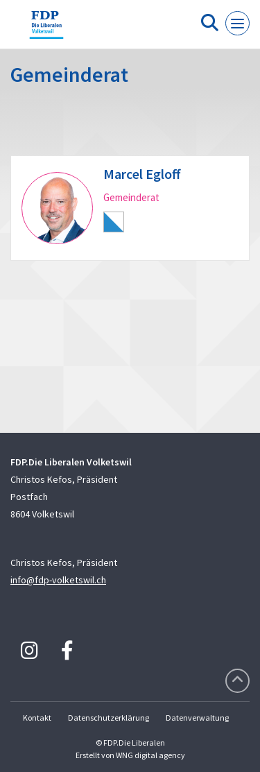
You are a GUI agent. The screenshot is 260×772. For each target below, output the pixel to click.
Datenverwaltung (197, 717)
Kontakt (37, 717)
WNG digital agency (150, 755)
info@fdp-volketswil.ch (58, 580)
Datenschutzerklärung (108, 717)
